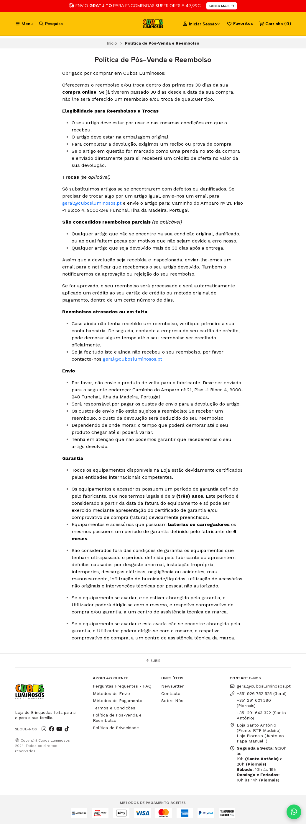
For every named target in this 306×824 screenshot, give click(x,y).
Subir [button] (153, 661)
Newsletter (172, 686)
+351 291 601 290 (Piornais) (254, 703)
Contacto (170, 693)
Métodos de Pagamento (117, 700)
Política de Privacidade (116, 727)
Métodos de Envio (111, 693)
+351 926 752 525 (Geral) (258, 693)
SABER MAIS (222, 6)
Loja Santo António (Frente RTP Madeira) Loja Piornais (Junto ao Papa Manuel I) (257, 733)
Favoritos (240, 23)
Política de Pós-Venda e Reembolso (117, 718)
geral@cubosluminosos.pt (91, 203)
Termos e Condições (114, 708)
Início (112, 43)
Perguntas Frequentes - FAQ (122, 686)
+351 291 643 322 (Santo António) (261, 715)
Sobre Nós (172, 700)
